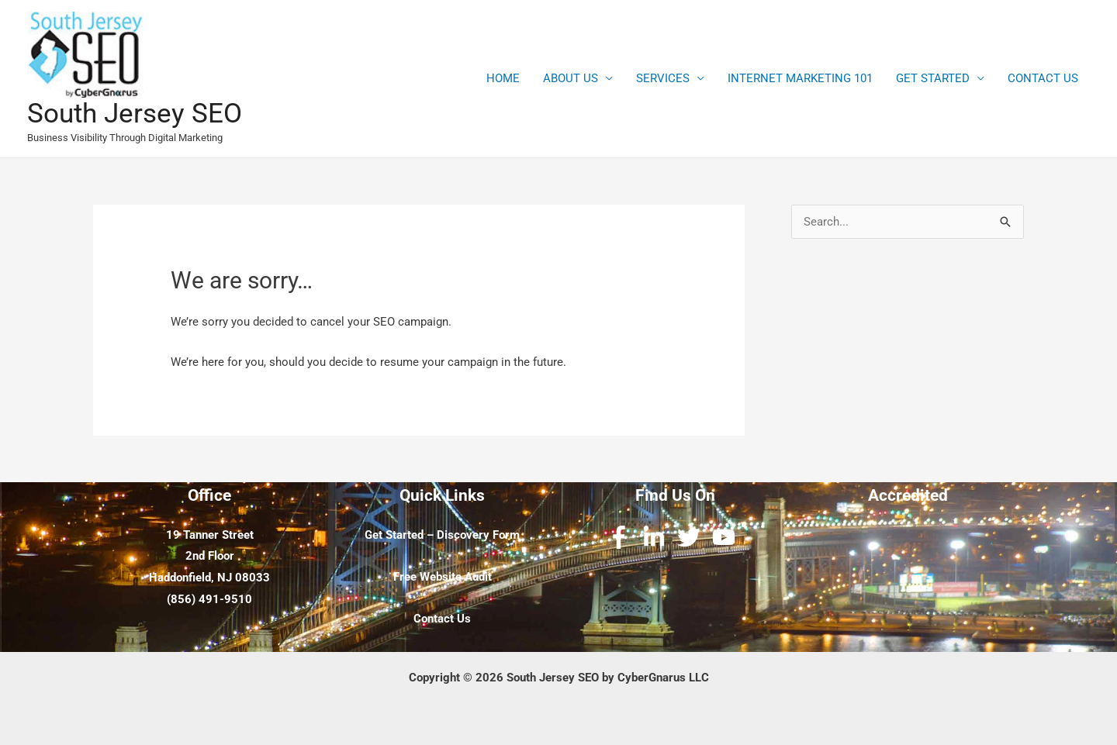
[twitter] (692, 537)
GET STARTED (933, 78)
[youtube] (727, 537)
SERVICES (663, 78)
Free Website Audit (442, 577)
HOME (503, 78)
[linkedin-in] (657, 537)
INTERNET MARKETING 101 (800, 78)
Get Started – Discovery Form (442, 535)
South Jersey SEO (134, 113)
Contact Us (442, 619)
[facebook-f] (622, 537)
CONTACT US (1043, 78)
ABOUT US (570, 78)
